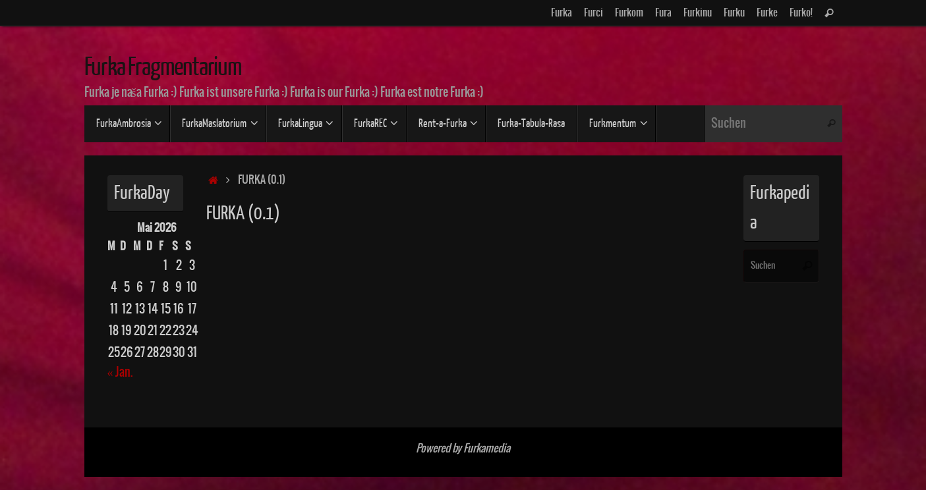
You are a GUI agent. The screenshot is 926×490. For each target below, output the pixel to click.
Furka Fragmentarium (163, 67)
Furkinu (697, 12)
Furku (734, 12)
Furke (767, 12)
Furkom (629, 12)
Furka (561, 12)
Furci (593, 12)
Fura (663, 12)
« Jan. (119, 372)
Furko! (801, 12)
